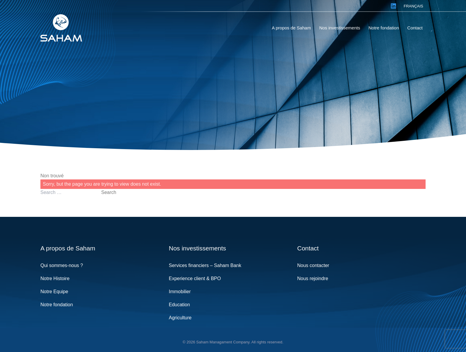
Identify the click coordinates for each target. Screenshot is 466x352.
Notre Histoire (55, 278)
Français (413, 6)
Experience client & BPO (195, 278)
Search (108, 192)
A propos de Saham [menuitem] (291, 27)
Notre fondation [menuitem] (384, 27)
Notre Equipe (54, 291)
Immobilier (180, 291)
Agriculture (180, 317)
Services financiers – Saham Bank (205, 265)
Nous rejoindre (312, 278)
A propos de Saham (67, 248)
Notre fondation (56, 304)
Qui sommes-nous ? (61, 265)
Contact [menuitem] (415, 27)
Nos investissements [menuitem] (339, 27)
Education (179, 304)
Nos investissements (197, 248)
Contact (308, 248)
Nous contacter (313, 265)
